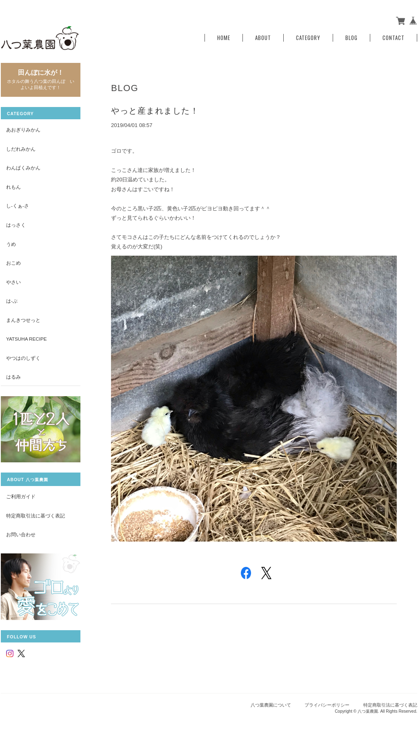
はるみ (13, 376)
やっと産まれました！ (155, 110)
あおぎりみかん (23, 129)
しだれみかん (21, 149)
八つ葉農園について (271, 704)
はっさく (16, 224)
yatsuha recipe (26, 338)
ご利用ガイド (21, 496)
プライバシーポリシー (327, 704)
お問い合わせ (21, 534)
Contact (393, 38)
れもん (13, 187)
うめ (11, 244)
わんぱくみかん (23, 167)
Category (308, 38)
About (263, 38)
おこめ (13, 262)
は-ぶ (12, 300)
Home (223, 38)
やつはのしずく (23, 358)
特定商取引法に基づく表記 (35, 515)
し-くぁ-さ (17, 205)
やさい (13, 282)
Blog (351, 38)
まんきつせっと (23, 320)
